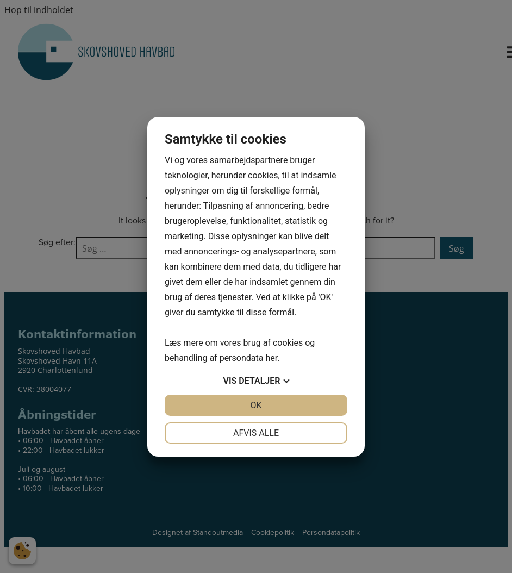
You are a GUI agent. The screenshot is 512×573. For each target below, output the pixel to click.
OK (255, 405)
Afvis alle (256, 433)
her (271, 358)
